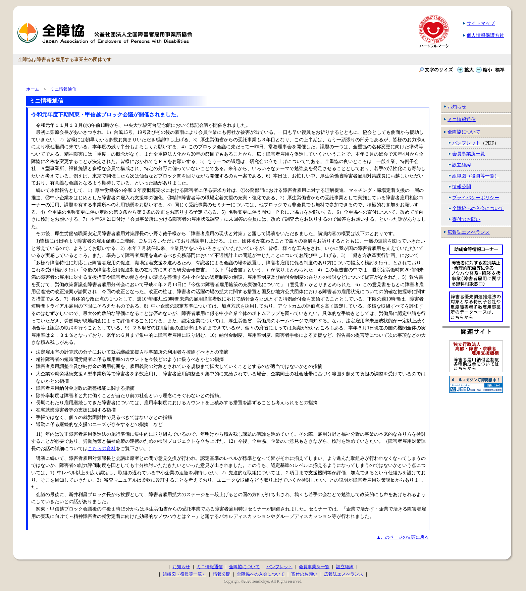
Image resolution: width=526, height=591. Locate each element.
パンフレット (466, 143)
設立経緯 (461, 164)
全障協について (464, 132)
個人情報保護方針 (485, 35)
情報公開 (461, 186)
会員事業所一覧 (468, 153)
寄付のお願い (466, 219)
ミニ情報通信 (462, 119)
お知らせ (457, 106)
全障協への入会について (478, 208)
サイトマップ (481, 23)
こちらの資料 (102, 448)
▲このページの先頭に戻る (402, 537)
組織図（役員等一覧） (475, 175)
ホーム (32, 89)
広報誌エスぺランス (469, 232)
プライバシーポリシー (475, 197)
